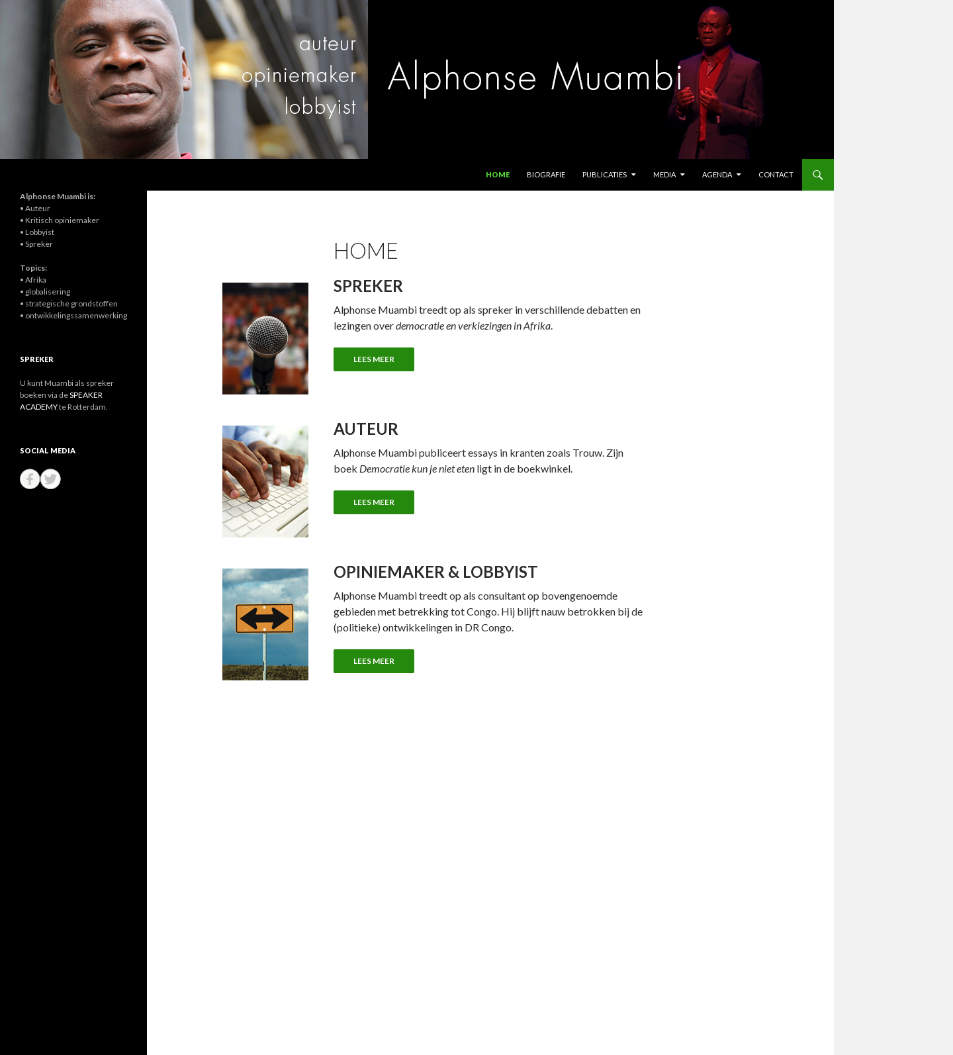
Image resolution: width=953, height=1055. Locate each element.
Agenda (717, 174)
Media (664, 174)
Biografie (546, 174)
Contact (776, 174)
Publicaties (604, 174)
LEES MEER (373, 359)
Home (498, 174)
